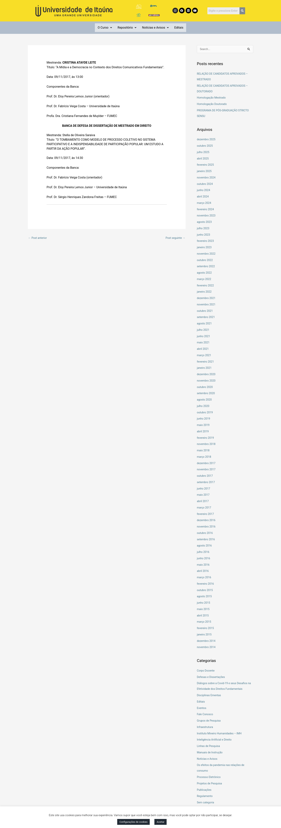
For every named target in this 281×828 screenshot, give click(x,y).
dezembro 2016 (206, 520)
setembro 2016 (206, 539)
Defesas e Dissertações (211, 677)
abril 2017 (203, 501)
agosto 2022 (205, 273)
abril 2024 (203, 197)
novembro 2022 (206, 254)
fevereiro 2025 (206, 165)
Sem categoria (206, 802)
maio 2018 (203, 450)
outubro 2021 (205, 311)
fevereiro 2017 (206, 514)
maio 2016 (203, 565)
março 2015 (204, 622)
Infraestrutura (205, 727)
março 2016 (204, 577)
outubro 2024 (205, 184)
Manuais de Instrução (210, 752)
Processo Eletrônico (209, 777)
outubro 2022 (205, 260)
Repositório (127, 27)
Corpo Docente (206, 671)
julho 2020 (203, 406)
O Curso (105, 27)
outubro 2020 (205, 387)
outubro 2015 (205, 590)
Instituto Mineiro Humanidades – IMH (220, 733)
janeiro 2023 (204, 247)
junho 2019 (204, 419)
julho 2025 (203, 152)
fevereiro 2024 (206, 209)
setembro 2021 (206, 317)
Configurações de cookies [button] (133, 821)
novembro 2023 (206, 216)
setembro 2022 (206, 266)
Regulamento (205, 796)
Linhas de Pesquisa (209, 746)
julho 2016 (203, 552)
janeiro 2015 (204, 635)
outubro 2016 (205, 533)
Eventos (202, 708)
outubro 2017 (205, 476)
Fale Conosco (205, 714)
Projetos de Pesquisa (210, 783)
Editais (178, 27)
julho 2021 (203, 330)
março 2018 (204, 457)
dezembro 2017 (206, 463)
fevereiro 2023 (206, 241)
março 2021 (204, 355)
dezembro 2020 (206, 374)
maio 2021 (203, 343)
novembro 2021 (206, 305)
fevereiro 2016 (206, 584)
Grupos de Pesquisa (209, 721)
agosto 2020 (205, 400)
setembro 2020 (206, 393)
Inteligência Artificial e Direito (215, 740)
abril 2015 (203, 616)
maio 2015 (203, 609)
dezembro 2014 (206, 641)
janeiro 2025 (204, 171)
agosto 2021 (205, 324)
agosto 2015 (205, 596)
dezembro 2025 (206, 139)
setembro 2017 (206, 482)
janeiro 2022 (204, 292)
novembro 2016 (206, 527)
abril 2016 (203, 571)
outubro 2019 (205, 412)
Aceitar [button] (160, 821)
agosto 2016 (205, 546)
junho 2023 (204, 235)
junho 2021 (204, 336)
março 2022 (204, 279)
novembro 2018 (206, 444)
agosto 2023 (205, 222)
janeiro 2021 (204, 368)
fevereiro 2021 (206, 362)
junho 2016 (204, 558)
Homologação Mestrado (212, 98)
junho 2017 (204, 489)
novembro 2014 (206, 647)
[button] (105, 27)
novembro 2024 (206, 178)
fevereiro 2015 (206, 628)
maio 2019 (203, 425)
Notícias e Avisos (155, 27)
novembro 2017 (206, 469)
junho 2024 (204, 190)
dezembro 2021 (206, 298)
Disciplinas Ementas (209, 695)
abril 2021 (203, 349)
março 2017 (204, 508)
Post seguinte (175, 238)
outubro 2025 (205, 146)
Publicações (204, 790)
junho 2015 (204, 603)
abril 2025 (203, 159)
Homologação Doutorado (212, 104)
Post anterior (38, 238)
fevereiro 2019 (206, 438)
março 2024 (204, 203)
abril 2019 (203, 431)
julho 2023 (203, 228)
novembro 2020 (206, 381)
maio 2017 (203, 495)
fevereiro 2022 (206, 286)
